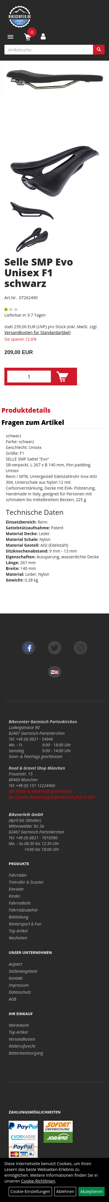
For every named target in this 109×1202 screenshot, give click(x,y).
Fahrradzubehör (23, 910)
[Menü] (10, 36)
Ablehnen (65, 1191)
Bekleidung (18, 917)
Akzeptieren (91, 1191)
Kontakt (16, 978)
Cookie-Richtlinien (38, 1181)
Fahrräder (18, 875)
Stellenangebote (23, 971)
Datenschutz (20, 992)
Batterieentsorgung (26, 1053)
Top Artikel (18, 931)
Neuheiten (18, 938)
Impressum (19, 985)
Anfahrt (15, 964)
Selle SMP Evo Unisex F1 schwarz (38, 272)
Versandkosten (22, 1039)
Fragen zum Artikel (32, 422)
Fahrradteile (20, 903)
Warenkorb (19, 1025)
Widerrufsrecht (22, 1046)
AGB (12, 999)
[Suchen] (99, 50)
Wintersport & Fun (25, 924)
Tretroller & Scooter (26, 882)
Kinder (14, 896)
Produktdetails (26, 410)
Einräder (16, 889)
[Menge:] (29, 376)
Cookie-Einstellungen (30, 1191)
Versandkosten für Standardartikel (36, 332)
